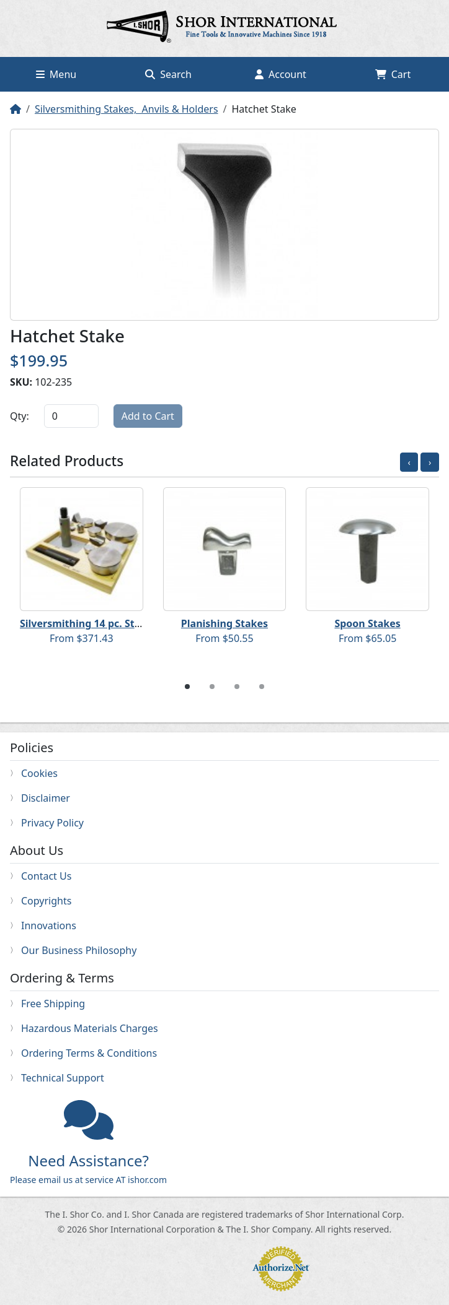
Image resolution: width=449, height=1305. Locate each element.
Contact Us (46, 876)
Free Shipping (53, 1003)
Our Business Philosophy (78, 950)
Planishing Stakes (224, 623)
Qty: (19, 416)
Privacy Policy (52, 823)
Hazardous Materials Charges (89, 1028)
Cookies (39, 773)
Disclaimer (45, 798)
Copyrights (46, 901)
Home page (224, 28)
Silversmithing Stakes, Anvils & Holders (126, 109)
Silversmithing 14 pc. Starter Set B (103, 623)
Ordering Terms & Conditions (89, 1053)
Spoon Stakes (367, 623)
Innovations (48, 925)
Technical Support (62, 1078)
